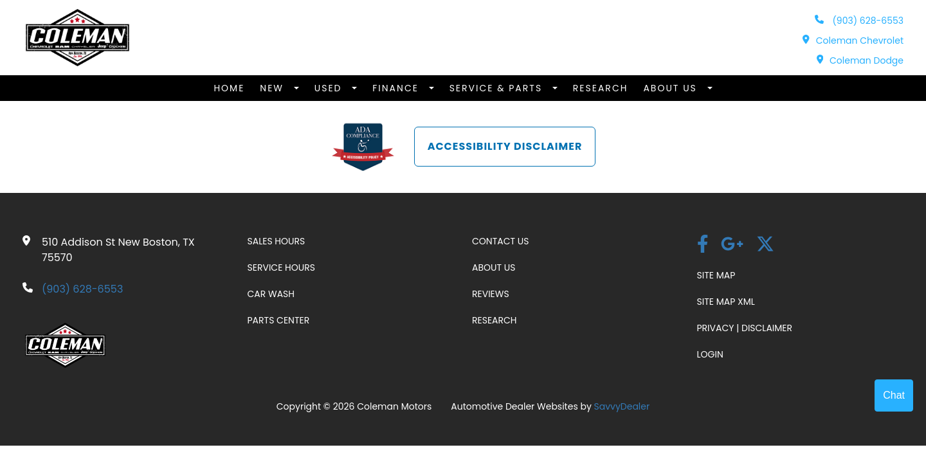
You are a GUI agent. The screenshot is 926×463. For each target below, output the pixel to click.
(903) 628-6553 (859, 20)
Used (330, 88)
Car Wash (271, 293)
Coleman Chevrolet (853, 40)
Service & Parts (497, 88)
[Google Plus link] (732, 245)
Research (600, 88)
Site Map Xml (726, 301)
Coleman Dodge (860, 60)
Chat (894, 395)
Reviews (490, 293)
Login (710, 354)
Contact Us (500, 241)
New (273, 88)
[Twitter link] (765, 245)
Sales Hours (276, 241)
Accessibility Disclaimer (505, 146)
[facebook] (703, 245)
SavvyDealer (622, 406)
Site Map (716, 275)
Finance (397, 88)
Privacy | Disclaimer (745, 328)
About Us (671, 88)
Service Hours (281, 267)
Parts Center (279, 320)
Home (228, 88)
